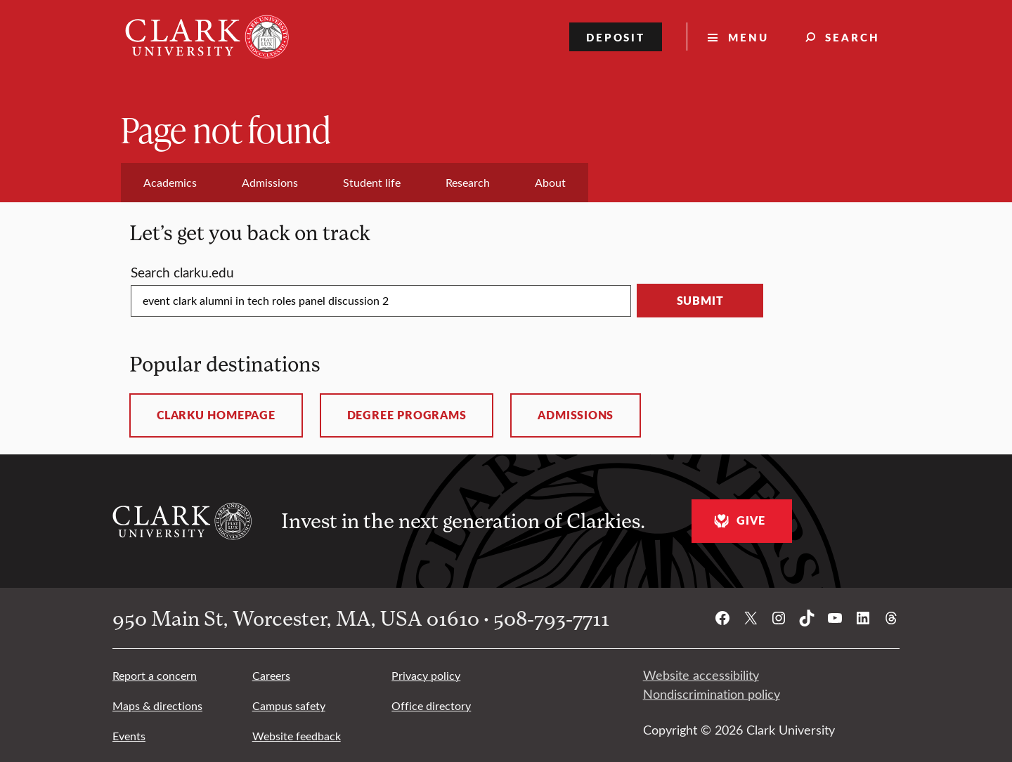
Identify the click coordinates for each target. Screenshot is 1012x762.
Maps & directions (157, 705)
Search (852, 36)
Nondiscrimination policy (711, 693)
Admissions (576, 415)
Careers (271, 675)
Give (738, 521)
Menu (748, 36)
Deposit (616, 36)
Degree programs (407, 415)
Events (128, 735)
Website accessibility (701, 674)
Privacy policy (425, 675)
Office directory (431, 705)
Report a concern (154, 675)
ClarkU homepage (216, 415)
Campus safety (288, 705)
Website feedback (296, 735)
